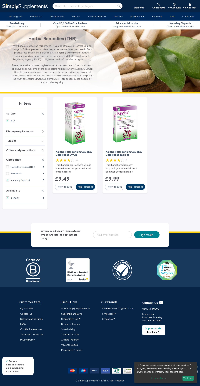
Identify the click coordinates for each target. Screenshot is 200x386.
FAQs (23, 324)
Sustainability (68, 329)
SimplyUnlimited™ (71, 318)
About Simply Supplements (75, 308)
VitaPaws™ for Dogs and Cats (117, 308)
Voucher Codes (69, 344)
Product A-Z (36, 16)
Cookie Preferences (31, 329)
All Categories (15, 16)
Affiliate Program (70, 339)
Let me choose (159, 378)
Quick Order (188, 16)
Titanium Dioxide (70, 334)
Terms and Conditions (31, 334)
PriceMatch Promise (71, 350)
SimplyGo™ (108, 318)
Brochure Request (71, 324)
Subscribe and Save (71, 313)
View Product (65, 186)
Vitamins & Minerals (97, 16)
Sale (172, 16)
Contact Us (26, 313)
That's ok (188, 378)
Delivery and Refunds (31, 318)
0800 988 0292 (150, 309)
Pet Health (157, 16)
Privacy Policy (27, 339)
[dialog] (165, 372)
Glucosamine (57, 16)
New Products (137, 16)
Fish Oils (76, 16)
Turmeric (118, 16)
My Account (26, 308)
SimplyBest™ (109, 313)
